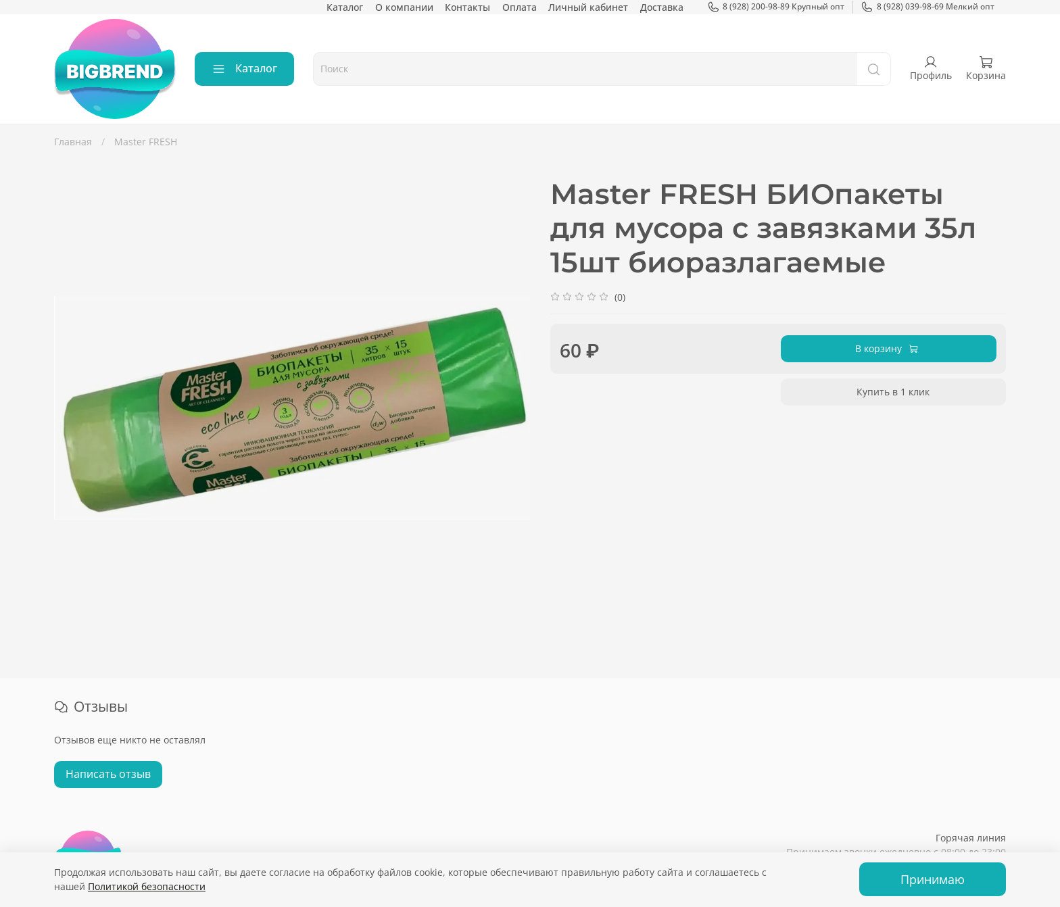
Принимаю (932, 879)
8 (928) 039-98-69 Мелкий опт (927, 7)
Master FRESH (145, 141)
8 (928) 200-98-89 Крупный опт (776, 7)
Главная (73, 141)
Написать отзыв (108, 773)
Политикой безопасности (147, 886)
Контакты (467, 7)
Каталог (345, 7)
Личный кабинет (588, 7)
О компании (404, 7)
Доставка (661, 7)
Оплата (519, 7)
